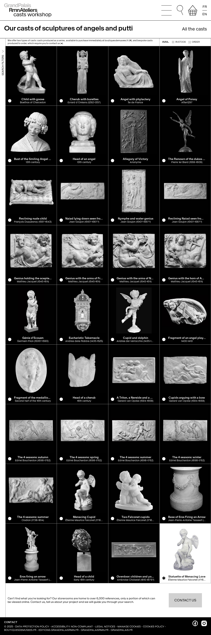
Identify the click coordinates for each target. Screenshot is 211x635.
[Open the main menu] (166, 10)
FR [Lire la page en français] (205, 6)
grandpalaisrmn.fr (94, 630)
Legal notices (105, 626)
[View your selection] (192, 10)
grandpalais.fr (121, 630)
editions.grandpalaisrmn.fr (59, 630)
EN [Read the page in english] (204, 13)
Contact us (185, 600)
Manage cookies (129, 626)
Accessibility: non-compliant (72, 626)
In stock (179, 42)
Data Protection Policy (32, 626)
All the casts (194, 29)
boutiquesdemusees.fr (20, 630)
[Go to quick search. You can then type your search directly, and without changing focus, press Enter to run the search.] (180, 10)
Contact (10, 622)
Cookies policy (153, 626)
